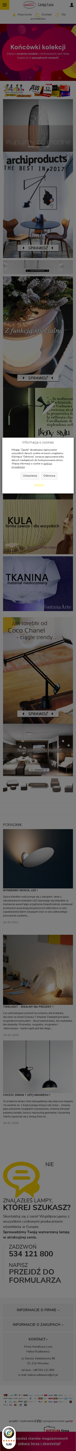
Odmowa (49, 475)
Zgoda (39, 485)
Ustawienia (30, 475)
